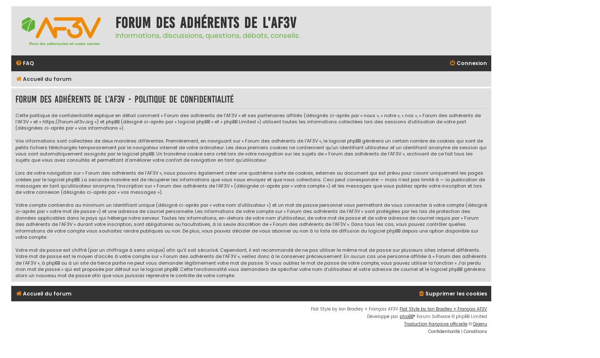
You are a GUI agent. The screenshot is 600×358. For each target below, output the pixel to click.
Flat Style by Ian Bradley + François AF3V (443, 309)
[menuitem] (24, 63)
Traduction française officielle (436, 324)
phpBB (406, 316)
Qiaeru (480, 324)
